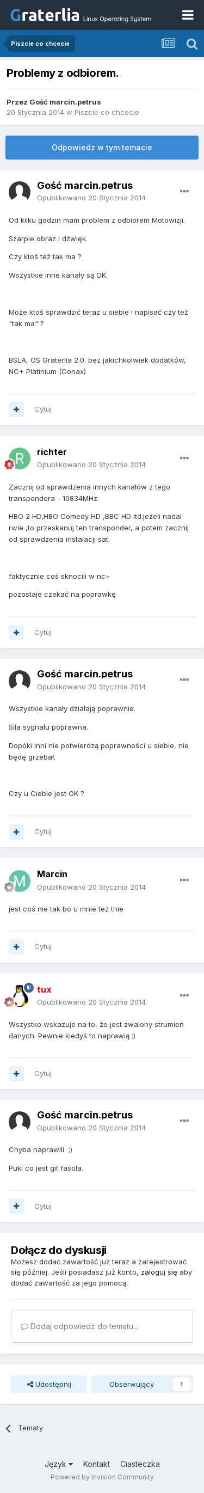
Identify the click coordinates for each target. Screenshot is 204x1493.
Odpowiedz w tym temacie (102, 147)
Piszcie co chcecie (107, 112)
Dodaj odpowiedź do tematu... (79, 1326)
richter (52, 451)
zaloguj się (159, 1272)
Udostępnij (49, 1384)
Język (59, 1463)
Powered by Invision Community (102, 1477)
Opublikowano (91, 197)
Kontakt (96, 1463)
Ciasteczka (140, 1463)
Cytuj (43, 409)
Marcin (52, 873)
